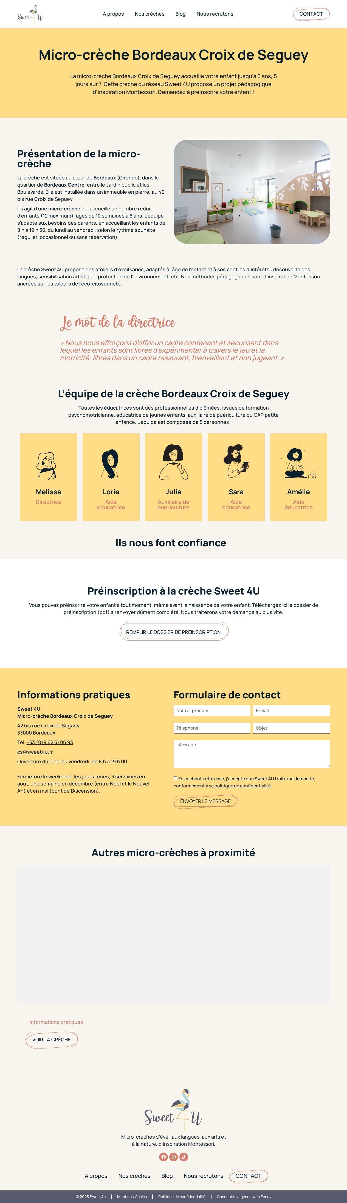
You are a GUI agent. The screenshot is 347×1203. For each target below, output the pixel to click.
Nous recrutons (215, 13)
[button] (179, 191)
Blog (181, 13)
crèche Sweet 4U (44, 269)
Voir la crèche (51, 1039)
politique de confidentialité (243, 786)
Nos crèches (150, 13)
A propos (113, 13)
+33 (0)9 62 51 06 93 (50, 742)
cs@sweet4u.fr (35, 751)
